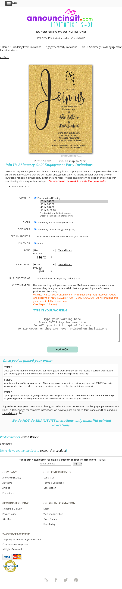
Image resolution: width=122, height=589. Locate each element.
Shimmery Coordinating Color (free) (54, 229)
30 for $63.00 (74, 204)
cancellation (8, 417)
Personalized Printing (47, 198)
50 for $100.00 (74, 210)
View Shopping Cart (53, 518)
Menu (11, 3)
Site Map (6, 523)
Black (38, 243)
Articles (6, 492)
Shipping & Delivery (12, 512)
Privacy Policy (9, 518)
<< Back (4, 57)
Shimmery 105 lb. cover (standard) (53, 222)
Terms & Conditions (53, 486)
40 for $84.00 (74, 207)
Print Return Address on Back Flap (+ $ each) (61, 236)
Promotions (8, 497)
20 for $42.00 (74, 201)
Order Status (50, 523)
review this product (53, 455)
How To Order (10, 414)
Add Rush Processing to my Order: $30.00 (57, 278)
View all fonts (65, 250)
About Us (7, 486)
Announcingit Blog (11, 481)
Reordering (49, 528)
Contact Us (48, 481)
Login (46, 512)
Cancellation (49, 492)
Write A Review (29, 441)
